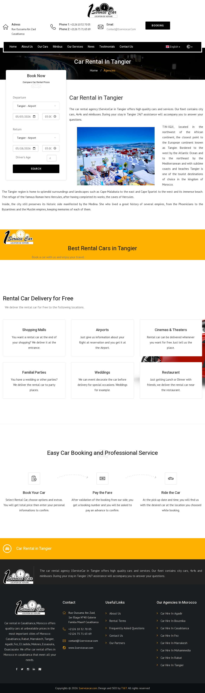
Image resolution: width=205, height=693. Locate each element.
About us (27, 47)
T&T (124, 688)
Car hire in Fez (170, 635)
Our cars (43, 47)
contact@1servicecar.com (121, 29)
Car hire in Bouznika (173, 621)
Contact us (126, 47)
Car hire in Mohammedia (176, 650)
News (91, 47)
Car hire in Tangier (172, 665)
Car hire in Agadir (171, 613)
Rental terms (117, 621)
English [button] (173, 46)
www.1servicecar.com (80, 647)
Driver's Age (23, 157)
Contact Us (116, 635)
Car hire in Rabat (171, 658)
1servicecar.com (88, 688)
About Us (115, 613)
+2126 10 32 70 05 (80, 629)
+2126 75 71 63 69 (80, 633)
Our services (75, 47)
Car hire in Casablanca (175, 628)
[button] (189, 47)
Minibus (57, 47)
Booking (158, 25)
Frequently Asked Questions (126, 628)
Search (36, 168)
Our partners (117, 643)
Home (13, 47)
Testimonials (107, 47)
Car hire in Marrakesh (174, 643)
